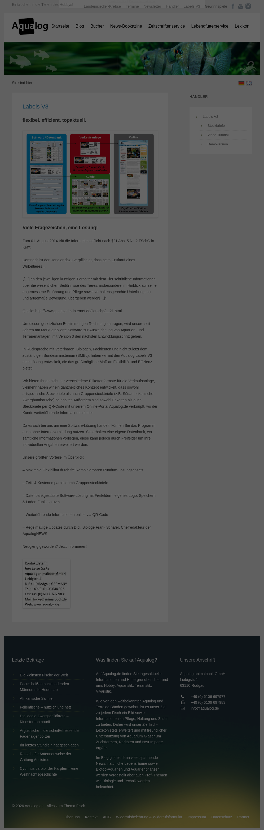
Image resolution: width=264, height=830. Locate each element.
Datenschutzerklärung (99, 68)
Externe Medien (180, 85)
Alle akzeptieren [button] (132, 104)
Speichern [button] (132, 119)
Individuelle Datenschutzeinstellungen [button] (132, 135)
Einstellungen (74, 73)
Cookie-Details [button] (117, 147)
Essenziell (75, 85)
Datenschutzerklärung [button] (142, 147)
